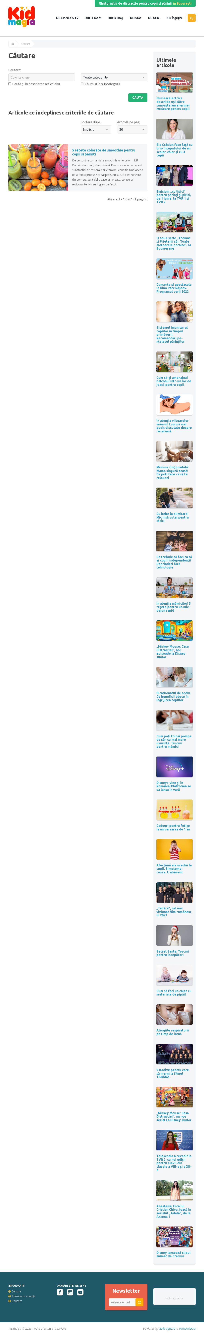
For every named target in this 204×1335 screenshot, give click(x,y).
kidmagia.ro (174, 1298)
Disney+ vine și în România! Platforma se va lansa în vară (173, 786)
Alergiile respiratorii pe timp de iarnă (172, 1032)
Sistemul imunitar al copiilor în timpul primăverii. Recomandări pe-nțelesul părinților (172, 334)
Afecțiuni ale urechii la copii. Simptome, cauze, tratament (174, 868)
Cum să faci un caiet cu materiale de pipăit (173, 992)
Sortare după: (91, 122)
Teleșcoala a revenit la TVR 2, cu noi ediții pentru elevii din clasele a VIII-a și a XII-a (174, 1163)
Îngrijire (177, 18)
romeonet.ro (187, 1328)
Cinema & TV (69, 18)
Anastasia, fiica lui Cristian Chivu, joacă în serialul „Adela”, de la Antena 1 (173, 1211)
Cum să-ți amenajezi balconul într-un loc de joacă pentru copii (173, 381)
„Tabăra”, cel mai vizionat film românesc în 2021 (173, 911)
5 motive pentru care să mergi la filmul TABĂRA (172, 1073)
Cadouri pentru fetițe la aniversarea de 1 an (173, 827)
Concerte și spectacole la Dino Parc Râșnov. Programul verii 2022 (174, 288)
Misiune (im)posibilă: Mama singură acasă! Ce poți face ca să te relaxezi (172, 472)
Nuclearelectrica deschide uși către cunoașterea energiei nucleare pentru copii (173, 103)
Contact (15, 1301)
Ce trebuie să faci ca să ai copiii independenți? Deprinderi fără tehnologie (174, 562)
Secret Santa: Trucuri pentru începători (172, 953)
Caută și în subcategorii (100, 84)
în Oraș (118, 18)
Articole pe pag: (128, 122)
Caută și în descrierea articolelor (34, 84)
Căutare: (14, 70)
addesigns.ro (167, 1328)
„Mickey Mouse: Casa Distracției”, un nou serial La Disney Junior (173, 1116)
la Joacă (95, 18)
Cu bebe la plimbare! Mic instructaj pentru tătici (172, 517)
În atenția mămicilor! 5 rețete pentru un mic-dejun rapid (173, 607)
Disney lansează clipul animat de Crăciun (173, 1254)
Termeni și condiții (21, 1296)
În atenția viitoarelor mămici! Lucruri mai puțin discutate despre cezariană (174, 426)
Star (138, 18)
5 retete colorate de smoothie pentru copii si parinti (103, 152)
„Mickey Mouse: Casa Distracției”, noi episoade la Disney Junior (172, 652)
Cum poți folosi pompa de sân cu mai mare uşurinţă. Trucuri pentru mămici (173, 741)
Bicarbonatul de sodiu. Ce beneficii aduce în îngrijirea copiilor (173, 696)
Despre (14, 1291)
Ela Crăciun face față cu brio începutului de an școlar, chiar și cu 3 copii (174, 150)
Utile (156, 18)
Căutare (25, 44)
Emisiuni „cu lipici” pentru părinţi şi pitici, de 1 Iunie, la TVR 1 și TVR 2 (173, 197)
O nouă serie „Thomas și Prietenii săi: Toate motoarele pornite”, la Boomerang (173, 243)
